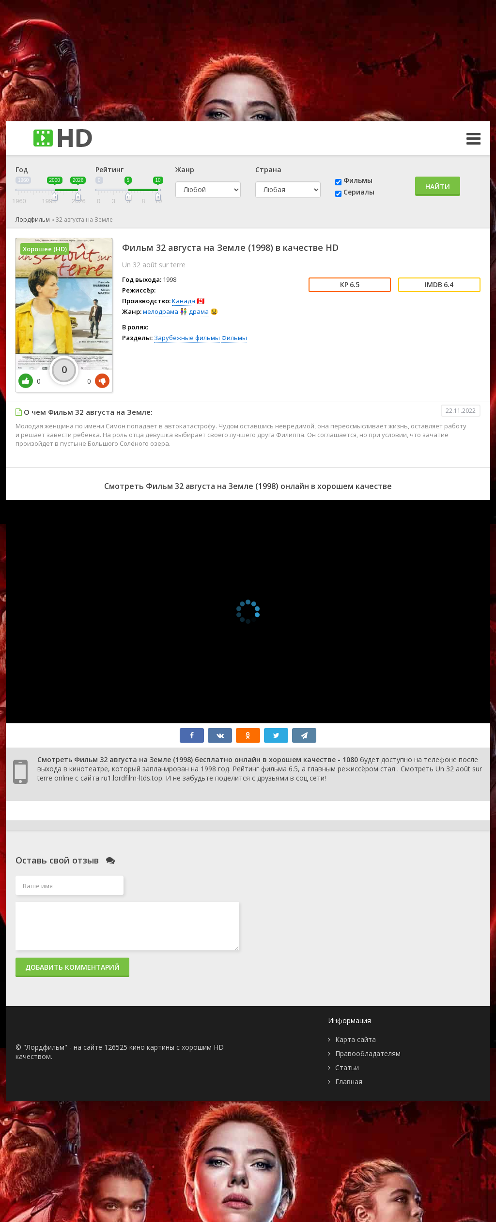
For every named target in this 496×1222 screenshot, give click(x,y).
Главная (348, 1081)
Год (22, 169)
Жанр (184, 169)
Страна (268, 169)
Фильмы (357, 180)
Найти (437, 186)
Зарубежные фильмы (187, 337)
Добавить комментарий (72, 967)
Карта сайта (355, 1039)
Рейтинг (109, 169)
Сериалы (358, 191)
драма (199, 311)
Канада (183, 300)
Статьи (347, 1067)
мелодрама (160, 311)
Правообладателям (368, 1053)
